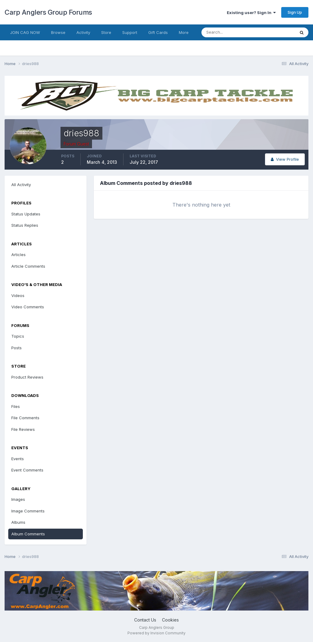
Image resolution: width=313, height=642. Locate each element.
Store (106, 32)
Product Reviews (27, 377)
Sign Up (295, 12)
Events (17, 458)
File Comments (25, 417)
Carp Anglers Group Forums (48, 12)
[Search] (228, 32)
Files (15, 406)
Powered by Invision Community (156, 633)
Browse (58, 32)
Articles (18, 254)
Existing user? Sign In (251, 12)
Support (129, 32)
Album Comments (28, 533)
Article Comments (28, 266)
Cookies (170, 619)
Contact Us (145, 619)
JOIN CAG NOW (25, 32)
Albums (18, 522)
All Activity (21, 184)
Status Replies (24, 225)
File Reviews (23, 429)
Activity (83, 32)
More (184, 32)
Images (18, 499)
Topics (17, 336)
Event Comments (27, 470)
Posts (16, 347)
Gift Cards (158, 32)
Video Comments (27, 306)
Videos (17, 295)
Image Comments (28, 510)
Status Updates (25, 213)
